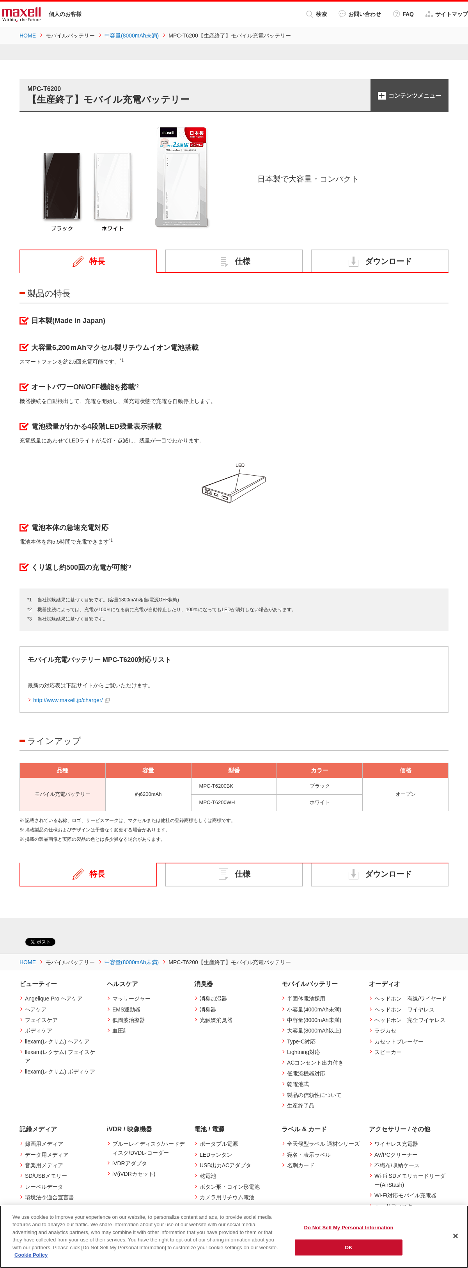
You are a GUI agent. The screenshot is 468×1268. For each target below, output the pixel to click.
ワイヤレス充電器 (396, 1144)
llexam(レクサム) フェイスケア (60, 1056)
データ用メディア (47, 1154)
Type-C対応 (301, 1041)
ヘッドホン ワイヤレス (404, 1009)
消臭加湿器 (213, 998)
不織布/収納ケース (397, 1165)
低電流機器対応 (306, 1073)
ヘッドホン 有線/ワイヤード (410, 998)
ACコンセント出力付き (315, 1062)
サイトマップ (446, 14)
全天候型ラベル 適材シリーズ (323, 1144)
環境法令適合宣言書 (49, 1197)
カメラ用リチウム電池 (227, 1197)
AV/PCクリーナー (396, 1154)
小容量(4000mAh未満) (314, 1009)
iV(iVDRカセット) (133, 1174)
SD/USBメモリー (46, 1176)
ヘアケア (36, 1009)
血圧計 (120, 1030)
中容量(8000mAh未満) (314, 1020)
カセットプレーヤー (399, 1041)
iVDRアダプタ (129, 1163)
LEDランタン (216, 1154)
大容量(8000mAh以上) (314, 1030)
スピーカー (388, 1052)
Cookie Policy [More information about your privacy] (31, 1255)
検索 (316, 14)
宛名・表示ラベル (309, 1154)
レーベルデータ (44, 1187)
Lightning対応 (303, 1052)
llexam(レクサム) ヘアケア (57, 1041)
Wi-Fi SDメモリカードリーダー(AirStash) (409, 1180)
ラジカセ (385, 1030)
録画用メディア (44, 1144)
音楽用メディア (44, 1165)
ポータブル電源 (219, 1144)
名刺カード (300, 1165)
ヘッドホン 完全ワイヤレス (409, 1020)
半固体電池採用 (306, 998)
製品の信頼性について (314, 1094)
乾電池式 (298, 1084)
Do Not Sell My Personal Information (348, 1228)
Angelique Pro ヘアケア (54, 998)
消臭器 (208, 1009)
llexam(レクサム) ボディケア (60, 1071)
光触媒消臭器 (216, 1020)
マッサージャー (131, 998)
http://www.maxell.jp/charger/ (68, 700)
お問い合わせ (360, 14)
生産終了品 (300, 1105)
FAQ (403, 14)
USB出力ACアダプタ (225, 1165)
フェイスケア (41, 1020)
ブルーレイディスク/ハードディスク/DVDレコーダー (148, 1148)
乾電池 (208, 1176)
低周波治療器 (128, 1020)
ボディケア (38, 1030)
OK (349, 1247)
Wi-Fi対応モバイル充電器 (405, 1195)
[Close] (455, 1236)
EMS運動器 (126, 1009)
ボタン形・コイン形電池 (230, 1187)
